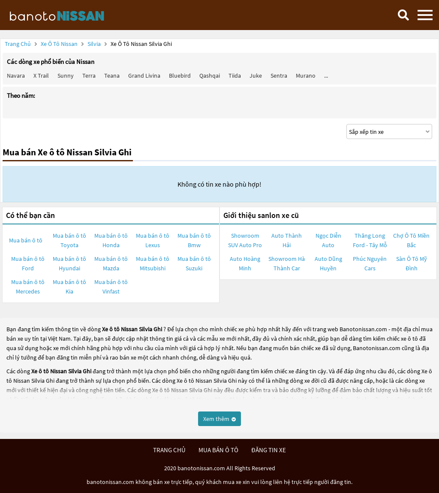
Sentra (279, 75)
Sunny (65, 75)
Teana (112, 75)
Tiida (235, 75)
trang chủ (169, 450)
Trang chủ (18, 44)
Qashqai (209, 75)
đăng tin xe (268, 450)
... (326, 75)
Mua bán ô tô (25, 240)
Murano (306, 75)
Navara (16, 75)
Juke (256, 75)
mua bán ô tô (218, 450)
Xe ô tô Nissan (59, 44)
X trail (41, 75)
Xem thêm (219, 419)
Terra (89, 75)
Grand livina (144, 75)
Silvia (94, 44)
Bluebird (180, 75)
